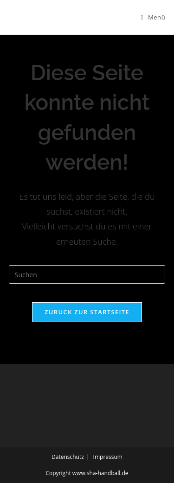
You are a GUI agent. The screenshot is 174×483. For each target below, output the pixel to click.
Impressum (107, 457)
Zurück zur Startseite (87, 312)
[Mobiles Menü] (153, 17)
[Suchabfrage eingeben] (87, 274)
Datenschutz (68, 457)
